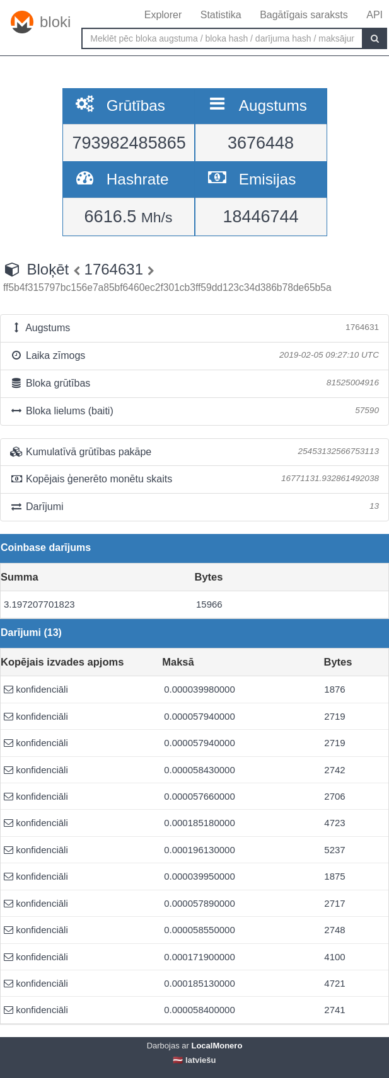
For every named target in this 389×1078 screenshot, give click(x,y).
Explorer (163, 14)
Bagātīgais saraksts (304, 14)
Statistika (220, 14)
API (374, 14)
